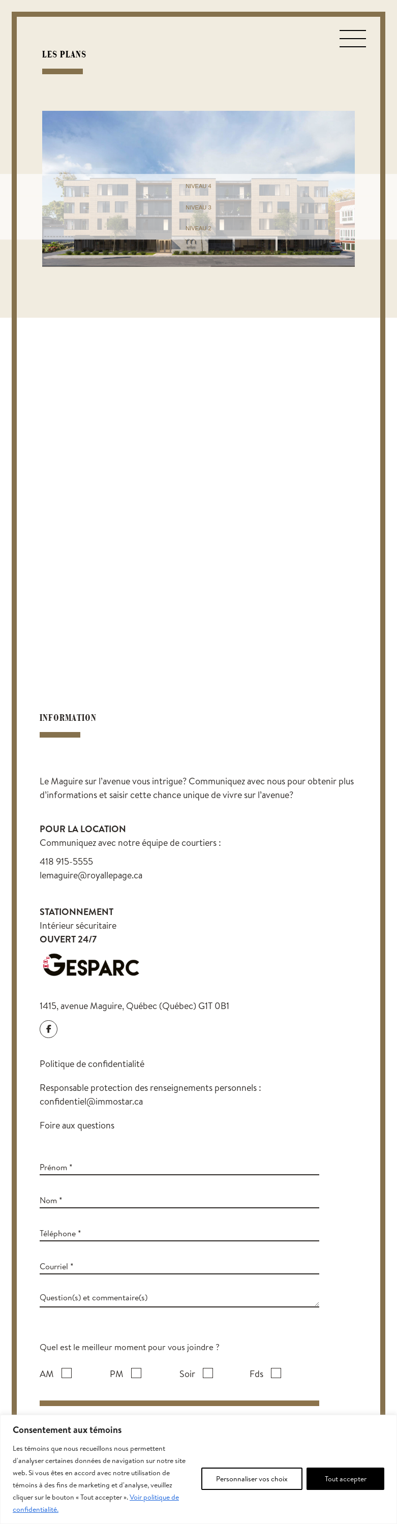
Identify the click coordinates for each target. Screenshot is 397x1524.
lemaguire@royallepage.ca (91, 875)
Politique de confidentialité (92, 1063)
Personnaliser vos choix (252, 1479)
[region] (198, 1469)
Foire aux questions (77, 1125)
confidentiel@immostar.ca (91, 1101)
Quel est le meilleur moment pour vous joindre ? (130, 1347)
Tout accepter (346, 1479)
